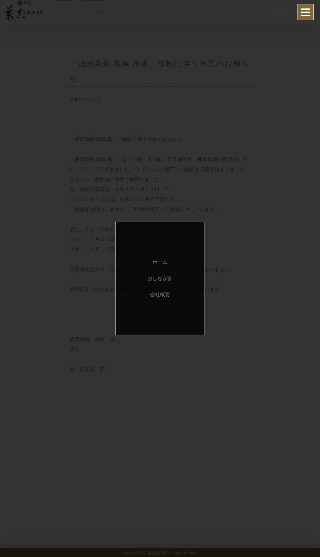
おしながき (160, 278)
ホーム (160, 262)
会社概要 (160, 294)
